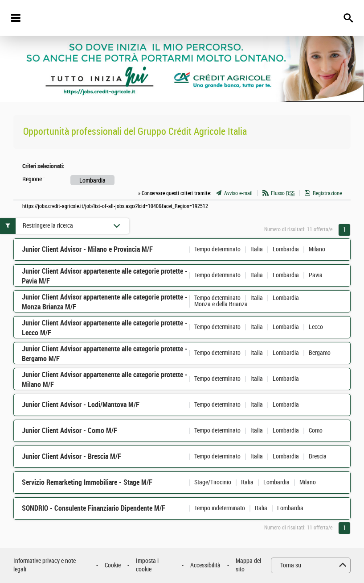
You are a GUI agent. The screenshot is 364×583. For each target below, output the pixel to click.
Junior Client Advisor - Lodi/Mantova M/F (80, 404)
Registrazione (327, 193)
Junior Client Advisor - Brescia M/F (71, 456)
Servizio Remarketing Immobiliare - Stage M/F (87, 482)
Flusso (282, 193)
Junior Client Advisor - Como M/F (69, 430)
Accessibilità (205, 565)
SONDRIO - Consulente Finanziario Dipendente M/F (93, 508)
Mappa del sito (248, 565)
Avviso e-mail (238, 193)
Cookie (113, 565)
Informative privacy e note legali (44, 565)
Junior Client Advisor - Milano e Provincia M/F (87, 249)
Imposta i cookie (147, 565)
